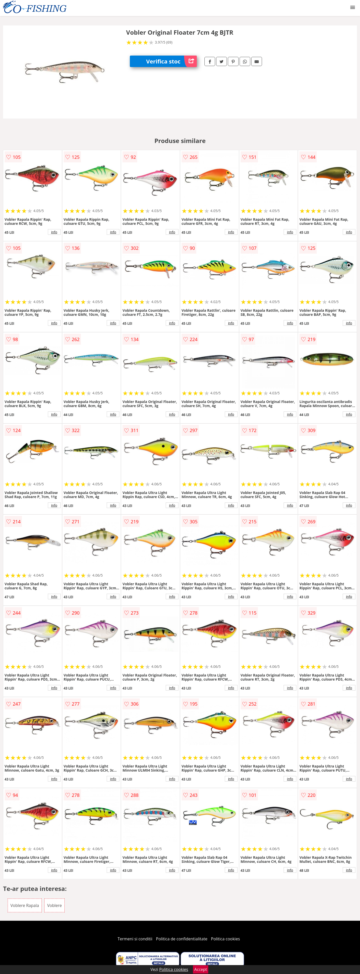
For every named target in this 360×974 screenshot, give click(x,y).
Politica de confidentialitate (181, 939)
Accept (200, 969)
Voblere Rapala (24, 905)
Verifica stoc (171, 61)
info (54, 232)
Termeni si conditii (135, 939)
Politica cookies (225, 939)
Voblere (54, 905)
